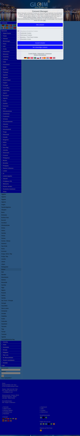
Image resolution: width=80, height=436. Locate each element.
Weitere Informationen (40, 55)
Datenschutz (41, 53)
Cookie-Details (32, 53)
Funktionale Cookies (25, 33)
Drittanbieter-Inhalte (25, 39)
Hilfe (44, 20)
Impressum (48, 53)
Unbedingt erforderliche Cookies (29, 31)
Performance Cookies (26, 35)
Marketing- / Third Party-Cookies (29, 37)
